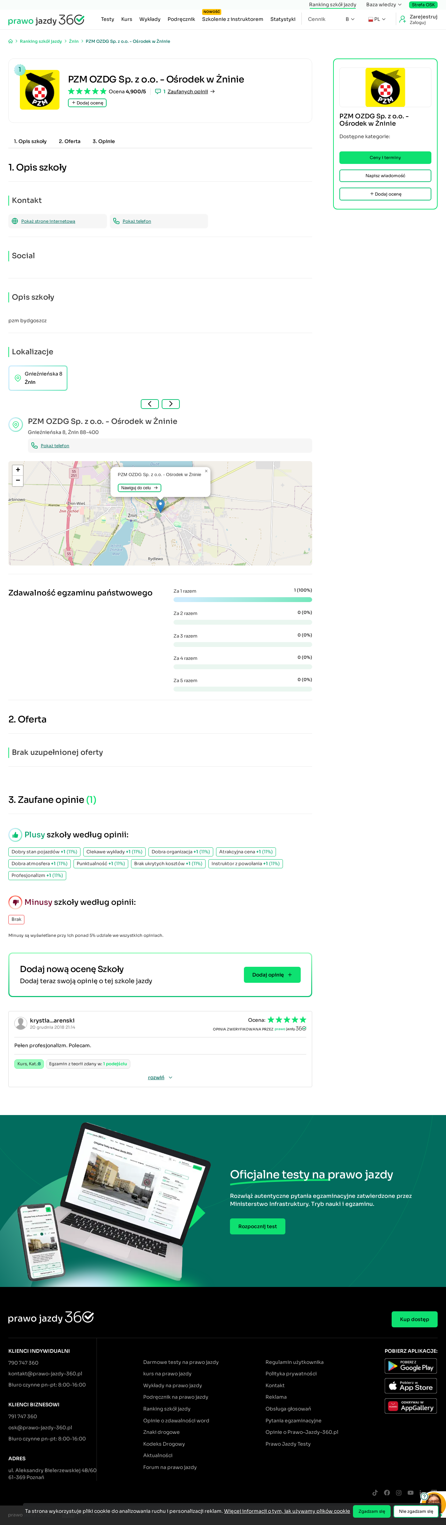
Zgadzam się (372, 1511)
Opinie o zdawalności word (176, 1420)
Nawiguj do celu (139, 487)
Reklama (276, 1397)
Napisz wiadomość (385, 175)
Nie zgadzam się (416, 1511)
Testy (107, 19)
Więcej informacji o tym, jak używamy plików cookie (287, 1511)
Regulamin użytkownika (295, 1362)
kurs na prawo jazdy (167, 1373)
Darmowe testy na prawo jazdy (181, 1362)
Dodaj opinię (272, 975)
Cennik (316, 19)
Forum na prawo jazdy (170, 1467)
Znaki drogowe (161, 1432)
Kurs (126, 19)
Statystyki (282, 19)
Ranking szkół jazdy (332, 4)
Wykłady (150, 19)
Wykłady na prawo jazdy (172, 1385)
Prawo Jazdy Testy (288, 1444)
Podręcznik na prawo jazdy (175, 1397)
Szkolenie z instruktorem (232, 17)
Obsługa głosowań (288, 1409)
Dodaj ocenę (87, 102)
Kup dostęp (414, 1319)
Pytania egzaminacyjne (294, 1420)
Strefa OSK (423, 4)
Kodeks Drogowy (164, 1444)
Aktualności (157, 1455)
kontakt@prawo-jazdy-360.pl (45, 1373)
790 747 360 (23, 1363)
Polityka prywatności (291, 1373)
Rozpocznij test (257, 1226)
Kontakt (275, 1385)
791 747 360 (22, 1416)
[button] (160, 506)
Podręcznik (181, 19)
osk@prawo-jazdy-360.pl (40, 1427)
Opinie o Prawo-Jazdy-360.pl (302, 1432)
